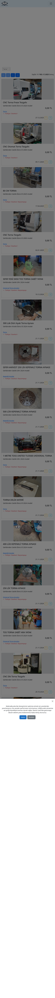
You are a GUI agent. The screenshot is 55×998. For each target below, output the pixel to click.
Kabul (23, 717)
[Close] (52, 701)
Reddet (31, 717)
